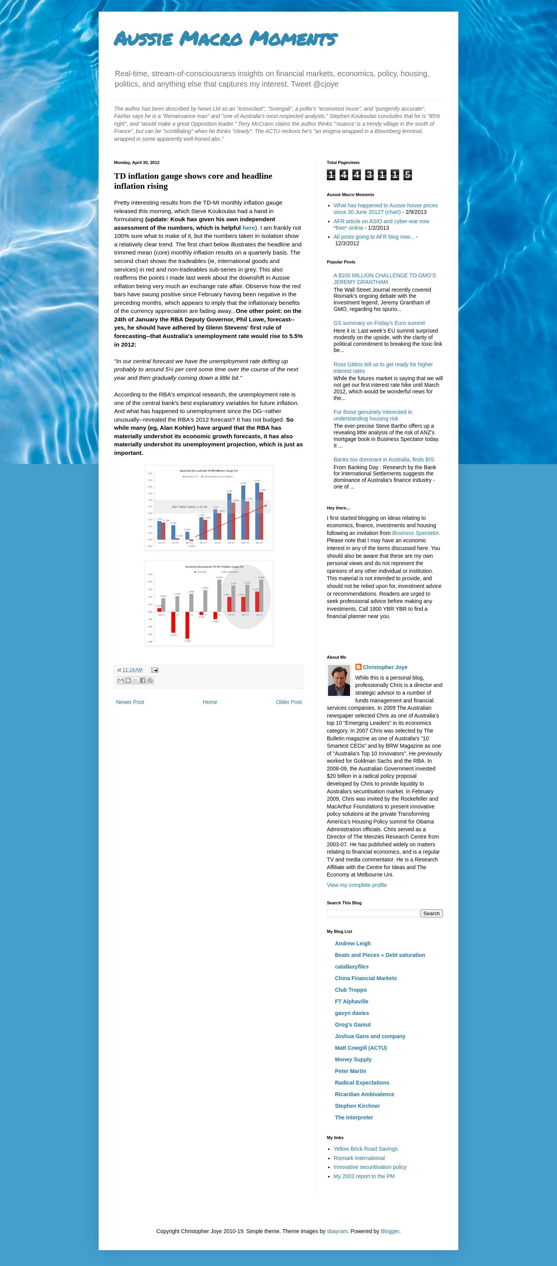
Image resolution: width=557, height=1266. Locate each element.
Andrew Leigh (353, 943)
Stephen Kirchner (357, 1106)
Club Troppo (351, 990)
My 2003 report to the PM (364, 1176)
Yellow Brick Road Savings (366, 1149)
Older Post (289, 702)
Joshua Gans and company (370, 1036)
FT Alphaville (352, 1001)
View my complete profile (357, 885)
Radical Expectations (362, 1083)
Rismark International (359, 1158)
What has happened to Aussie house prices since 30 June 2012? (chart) (386, 208)
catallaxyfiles (352, 967)
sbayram (337, 1231)
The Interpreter (354, 1117)
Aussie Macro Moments (224, 38)
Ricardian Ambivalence (365, 1094)
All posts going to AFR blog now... (374, 237)
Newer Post (130, 702)
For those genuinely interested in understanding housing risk (373, 415)
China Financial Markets (366, 978)
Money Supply (353, 1059)
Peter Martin (350, 1071)
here (249, 227)
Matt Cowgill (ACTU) (361, 1048)
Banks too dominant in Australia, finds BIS (384, 459)
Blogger (390, 1231)
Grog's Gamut (353, 1025)
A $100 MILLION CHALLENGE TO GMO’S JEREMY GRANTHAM (385, 278)
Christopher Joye (385, 667)
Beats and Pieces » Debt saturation (380, 955)
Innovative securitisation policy (370, 1167)
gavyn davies (352, 1013)
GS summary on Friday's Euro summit (379, 323)
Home (210, 702)
